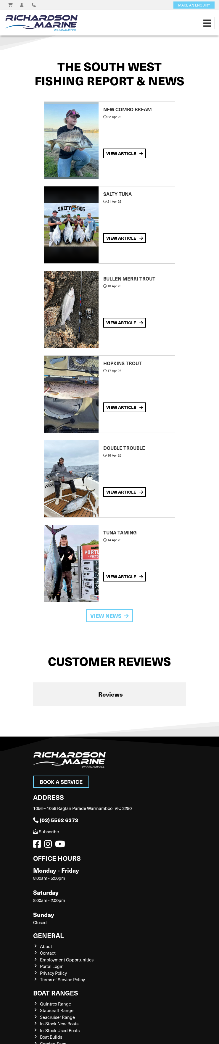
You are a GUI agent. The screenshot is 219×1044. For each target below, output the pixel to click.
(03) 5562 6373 (55, 820)
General (48, 935)
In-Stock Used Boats (60, 1030)
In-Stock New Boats (59, 1023)
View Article (124, 153)
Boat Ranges (55, 992)
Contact (48, 953)
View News (109, 616)
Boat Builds (51, 1037)
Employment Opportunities (67, 959)
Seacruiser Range (57, 1017)
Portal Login (52, 966)
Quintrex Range (55, 1003)
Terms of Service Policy (62, 979)
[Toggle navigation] (207, 23)
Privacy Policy (53, 973)
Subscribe (46, 831)
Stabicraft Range (56, 1010)
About (46, 946)
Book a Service (61, 781)
